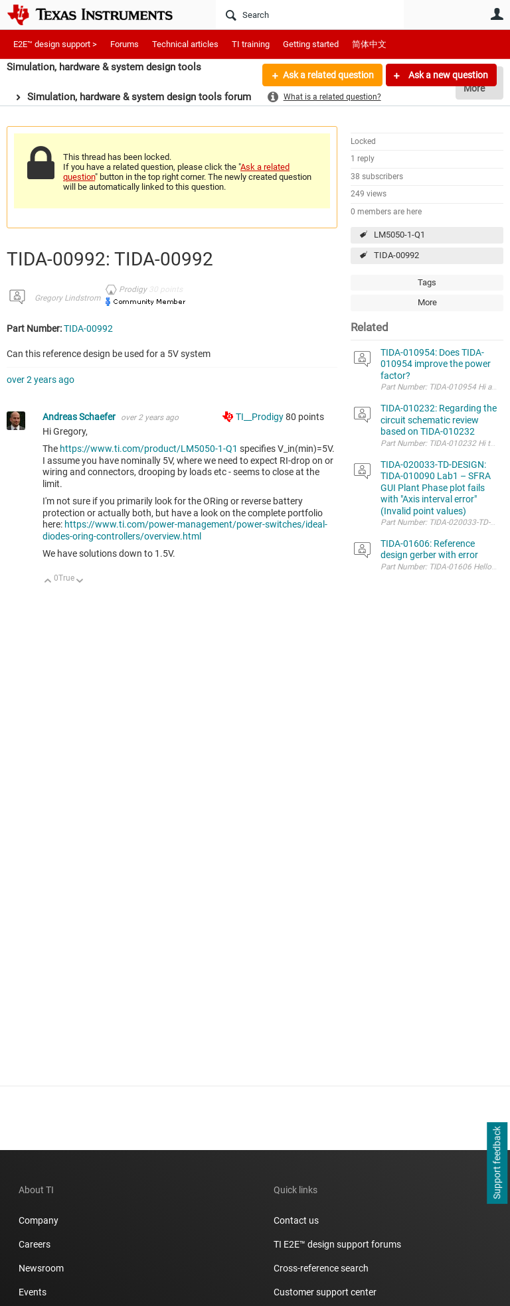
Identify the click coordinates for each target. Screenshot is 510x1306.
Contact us (296, 1220)
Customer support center (325, 1292)
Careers (34, 1244)
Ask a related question (328, 75)
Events (32, 1292)
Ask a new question (447, 75)
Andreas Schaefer (80, 416)
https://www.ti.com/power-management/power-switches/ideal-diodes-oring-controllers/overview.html (184, 530)
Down (80, 581)
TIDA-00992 (396, 255)
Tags (427, 282)
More (427, 302)
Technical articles (185, 44)
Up (48, 581)
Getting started (311, 44)
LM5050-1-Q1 (399, 235)
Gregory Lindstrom (67, 298)
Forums (124, 44)
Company (38, 1220)
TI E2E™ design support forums (337, 1244)
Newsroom (41, 1268)
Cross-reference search (321, 1268)
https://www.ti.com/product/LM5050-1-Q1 (149, 448)
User (496, 14)
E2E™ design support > (55, 44)
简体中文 (369, 44)
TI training (251, 44)
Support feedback (496, 1163)
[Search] (310, 14)
